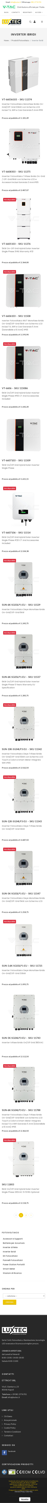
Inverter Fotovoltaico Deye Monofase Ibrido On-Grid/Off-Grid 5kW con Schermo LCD (23, 900)
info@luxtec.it (16, 2)
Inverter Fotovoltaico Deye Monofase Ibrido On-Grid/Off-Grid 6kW (23, 611)
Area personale (10, 1420)
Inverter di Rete (10, 1247)
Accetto (24, 1499)
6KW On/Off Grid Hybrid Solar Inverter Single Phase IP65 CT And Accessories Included (20, 395)
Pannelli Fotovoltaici (13, 1260)
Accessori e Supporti (13, 1238)
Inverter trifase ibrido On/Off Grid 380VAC (22, 1042)
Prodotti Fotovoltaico (20, 40)
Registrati (27, 12)
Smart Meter (9, 1268)
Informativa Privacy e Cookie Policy (23, 1492)
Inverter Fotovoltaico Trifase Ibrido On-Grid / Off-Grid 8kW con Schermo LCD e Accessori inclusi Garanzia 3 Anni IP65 (23, 179)
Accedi (39, 12)
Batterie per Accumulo (14, 1243)
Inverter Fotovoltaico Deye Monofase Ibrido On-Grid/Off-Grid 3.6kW (23, 972)
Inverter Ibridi (9, 1251)
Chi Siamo (8, 1416)
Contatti (16, 12)
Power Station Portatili (14, 1264)
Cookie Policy (10, 1428)
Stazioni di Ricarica (12, 1273)
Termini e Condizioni (12, 1432)
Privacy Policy (10, 1424)
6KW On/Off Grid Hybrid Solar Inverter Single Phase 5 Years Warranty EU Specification (20, 684)
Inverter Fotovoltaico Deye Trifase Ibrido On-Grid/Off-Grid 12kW (22, 827)
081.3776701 (36, 2)
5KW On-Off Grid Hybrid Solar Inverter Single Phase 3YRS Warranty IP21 (21, 250)
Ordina (10, 1302)
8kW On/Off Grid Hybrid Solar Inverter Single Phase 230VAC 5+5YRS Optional (20, 1191)
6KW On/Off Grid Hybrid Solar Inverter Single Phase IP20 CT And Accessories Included (20, 540)
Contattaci (8, 1435)
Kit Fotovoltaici (10, 1256)
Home (6, 40)
